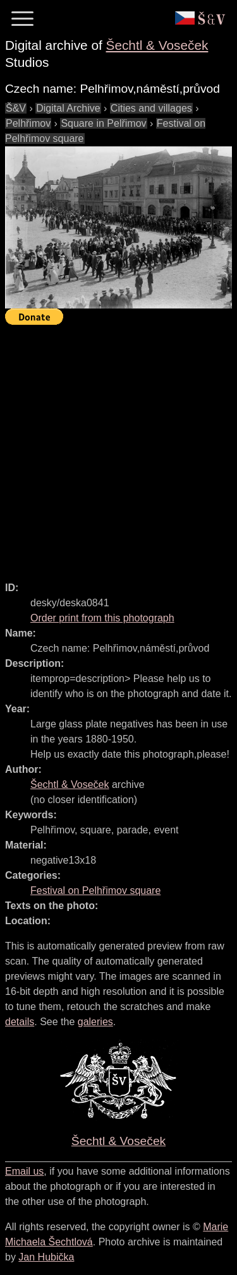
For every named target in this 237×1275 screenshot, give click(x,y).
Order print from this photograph (102, 618)
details (19, 1021)
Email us (24, 1171)
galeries (95, 1021)
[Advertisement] (118, 447)
